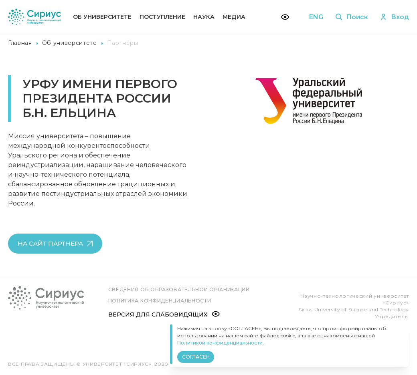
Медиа (234, 16)
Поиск (351, 17)
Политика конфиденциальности (159, 301)
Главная (20, 42)
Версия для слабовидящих (164, 314)
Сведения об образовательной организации (179, 289)
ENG (316, 17)
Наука (204, 16)
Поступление (162, 16)
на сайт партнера (55, 243)
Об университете (102, 16)
